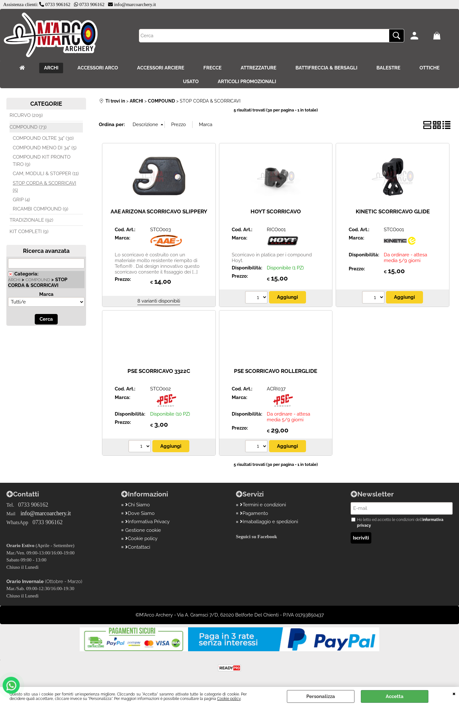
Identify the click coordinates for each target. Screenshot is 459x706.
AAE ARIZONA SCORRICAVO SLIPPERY (159, 211)
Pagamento (254, 513)
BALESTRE (388, 68)
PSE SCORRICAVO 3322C (158, 371)
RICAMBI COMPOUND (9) (40, 209)
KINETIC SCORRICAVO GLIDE (393, 211)
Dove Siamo (140, 513)
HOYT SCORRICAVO (276, 211)
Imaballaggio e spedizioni (269, 521)
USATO (191, 81)
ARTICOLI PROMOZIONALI (247, 81)
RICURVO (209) (26, 115)
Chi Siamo (137, 505)
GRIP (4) (21, 200)
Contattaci (137, 547)
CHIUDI (454, 693)
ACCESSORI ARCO (97, 68)
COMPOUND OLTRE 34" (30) (43, 138)
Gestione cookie (143, 530)
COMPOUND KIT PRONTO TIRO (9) (41, 160)
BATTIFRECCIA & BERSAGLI (326, 68)
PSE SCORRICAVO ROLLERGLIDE (275, 371)
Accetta (395, 696)
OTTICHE (429, 68)
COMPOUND (38, 279)
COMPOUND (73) (28, 127)
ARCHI (51, 68)
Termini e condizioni (263, 505)
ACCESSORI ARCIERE (160, 68)
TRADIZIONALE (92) (31, 220)
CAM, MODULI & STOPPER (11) (46, 173)
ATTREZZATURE (258, 68)
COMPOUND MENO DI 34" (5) (44, 148)
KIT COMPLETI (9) (29, 231)
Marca (46, 294)
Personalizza (320, 696)
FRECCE (212, 68)
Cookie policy (229, 698)
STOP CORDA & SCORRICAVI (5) (44, 186)
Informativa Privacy (147, 521)
